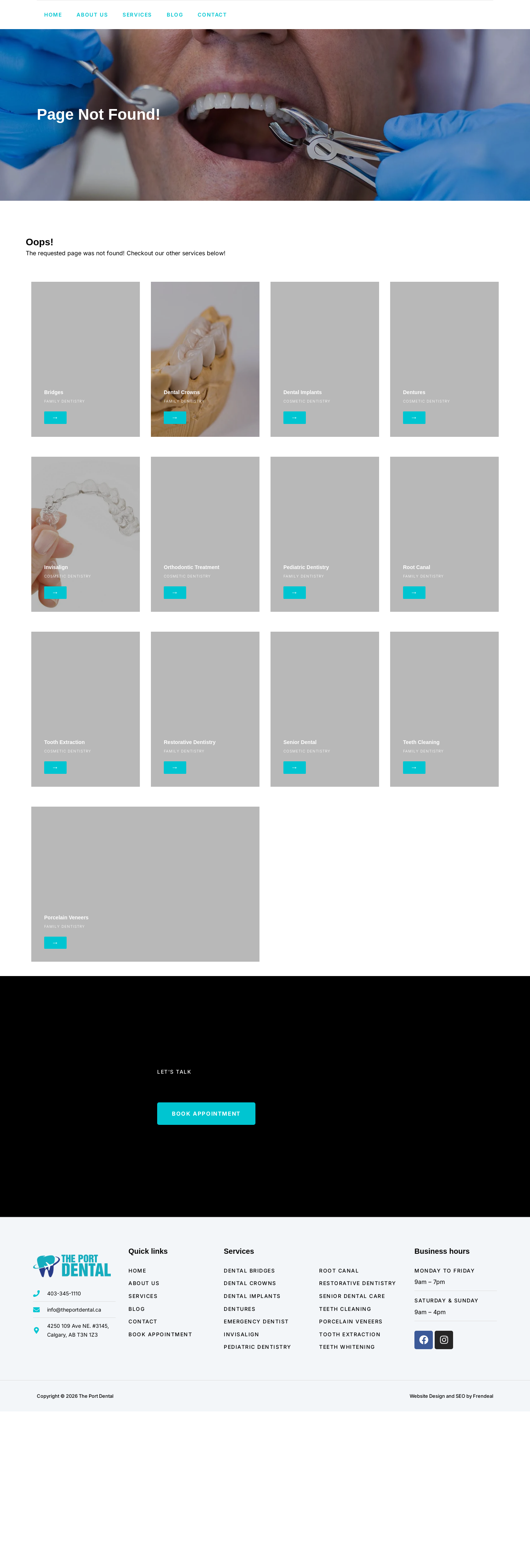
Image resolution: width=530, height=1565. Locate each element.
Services (137, 51)
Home (53, 51)
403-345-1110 (369, 18)
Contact (212, 51)
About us (92, 51)
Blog (175, 51)
